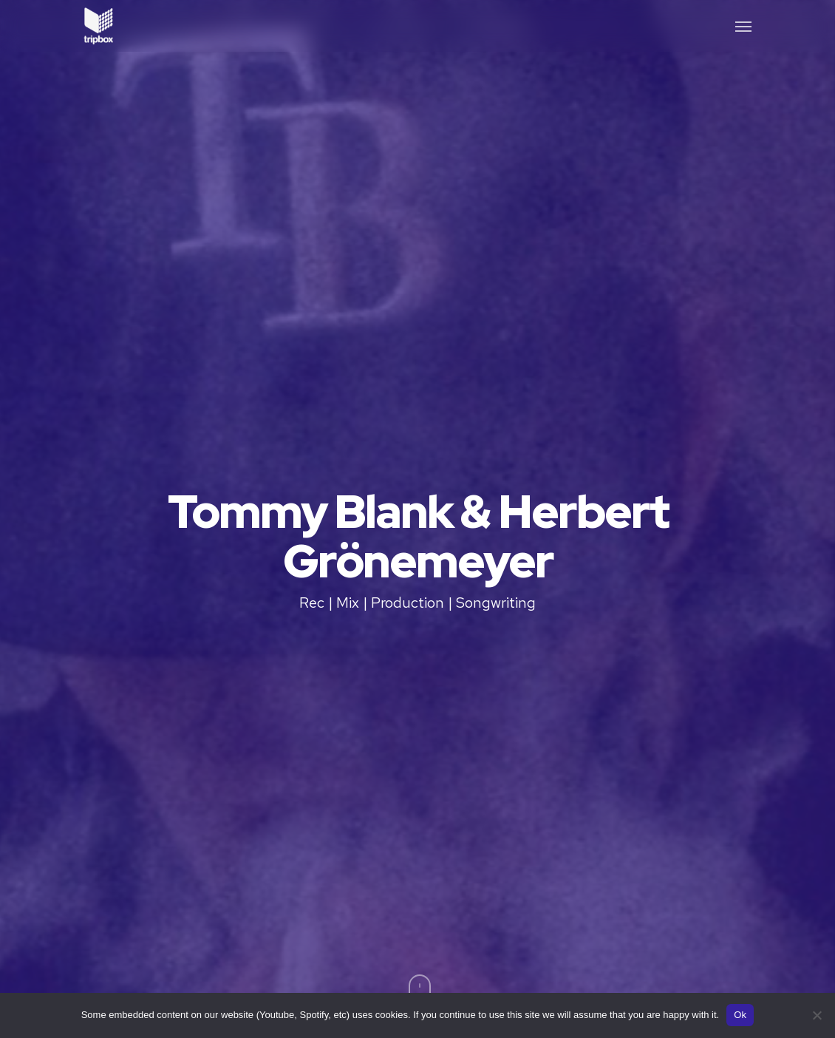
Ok (740, 1014)
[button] (743, 26)
